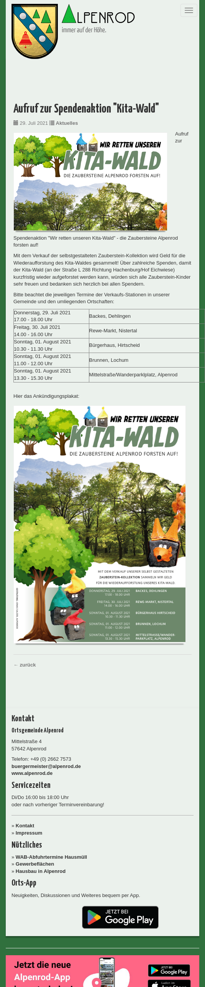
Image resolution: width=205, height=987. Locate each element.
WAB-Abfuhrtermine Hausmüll (51, 857)
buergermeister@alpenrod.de (46, 766)
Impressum (29, 833)
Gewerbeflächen (35, 864)
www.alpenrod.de (31, 773)
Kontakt (25, 825)
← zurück (24, 665)
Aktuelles (67, 123)
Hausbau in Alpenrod (41, 871)
